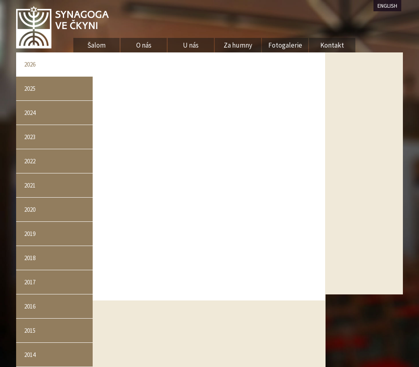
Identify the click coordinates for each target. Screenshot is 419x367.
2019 (29, 234)
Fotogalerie (285, 45)
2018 (29, 258)
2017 (29, 282)
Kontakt (332, 45)
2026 (29, 64)
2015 (29, 330)
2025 (29, 88)
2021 (29, 185)
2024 (29, 113)
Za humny (238, 45)
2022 (29, 161)
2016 (29, 306)
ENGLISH (387, 5)
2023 (29, 137)
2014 (29, 355)
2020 (29, 209)
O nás (143, 45)
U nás (191, 45)
